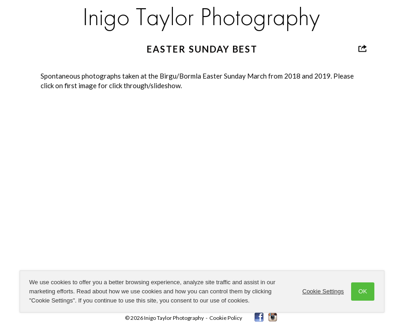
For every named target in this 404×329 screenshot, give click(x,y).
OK (362, 291)
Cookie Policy (225, 317)
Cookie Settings (323, 291)
